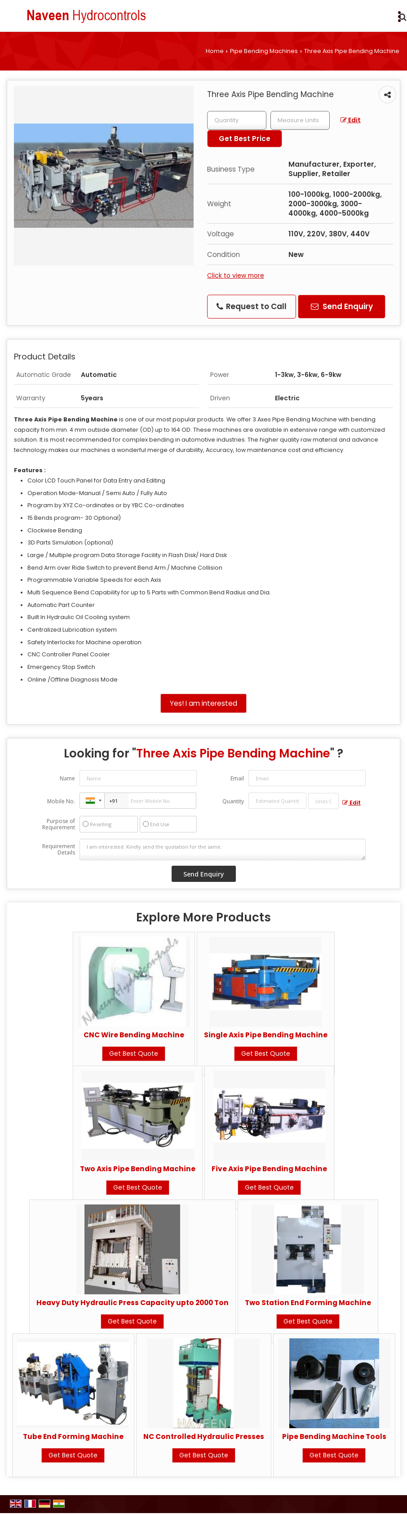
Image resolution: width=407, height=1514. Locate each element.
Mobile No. (61, 801)
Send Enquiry (342, 306)
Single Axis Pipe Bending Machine (265, 1035)
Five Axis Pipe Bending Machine (269, 1168)
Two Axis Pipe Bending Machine (137, 1168)
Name (67, 778)
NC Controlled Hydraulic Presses (203, 1436)
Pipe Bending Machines (264, 51)
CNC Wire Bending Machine (134, 1035)
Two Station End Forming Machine (308, 1302)
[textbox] (300, 120)
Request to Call (252, 306)
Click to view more (235, 275)
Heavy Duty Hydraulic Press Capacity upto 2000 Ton (132, 1302)
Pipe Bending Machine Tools (334, 1436)
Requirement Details (58, 849)
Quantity (233, 801)
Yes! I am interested (203, 703)
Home (215, 51)
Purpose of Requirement (58, 824)
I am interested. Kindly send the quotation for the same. (223, 849)
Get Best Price (244, 138)
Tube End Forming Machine (73, 1436)
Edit (351, 119)
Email (237, 778)
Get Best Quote (133, 1053)
